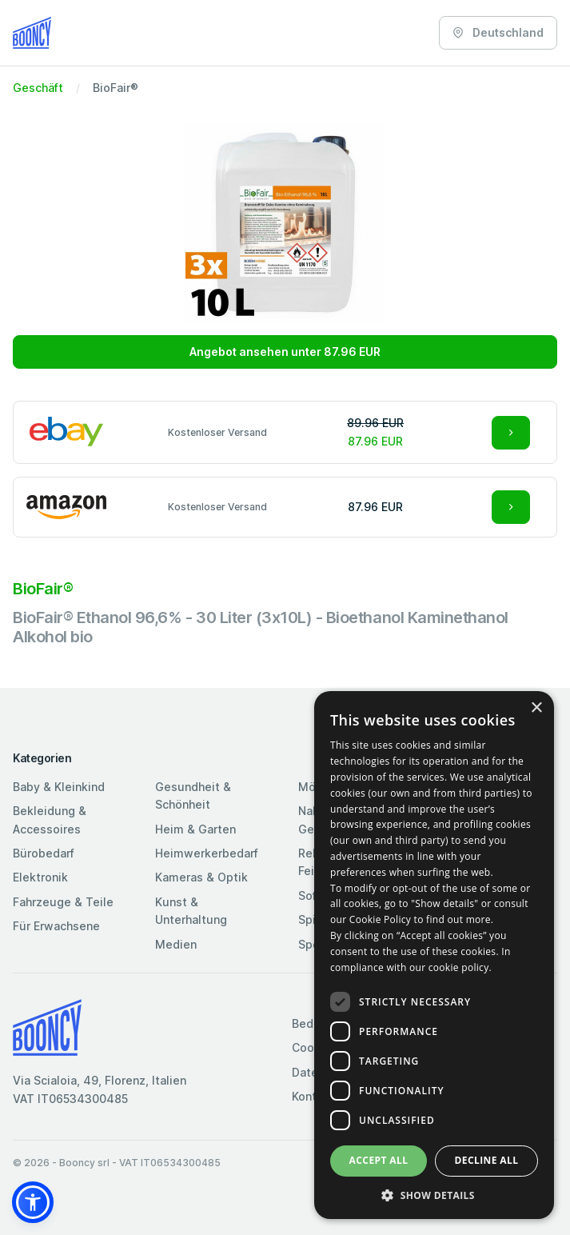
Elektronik (40, 877)
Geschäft (38, 87)
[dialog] (434, 955)
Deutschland (498, 32)
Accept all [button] (379, 1160)
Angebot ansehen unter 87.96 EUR (285, 351)
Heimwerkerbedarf (206, 853)
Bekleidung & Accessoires (49, 819)
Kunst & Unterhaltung (191, 910)
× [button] (536, 708)
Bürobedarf (43, 853)
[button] (33, 1202)
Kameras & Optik (201, 877)
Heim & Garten (195, 829)
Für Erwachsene (56, 926)
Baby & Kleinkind (59, 786)
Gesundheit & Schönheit (193, 795)
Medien (176, 944)
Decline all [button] (487, 1160)
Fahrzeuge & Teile (63, 902)
